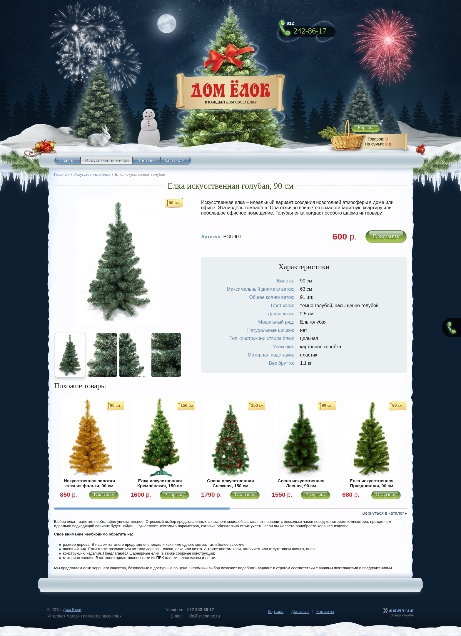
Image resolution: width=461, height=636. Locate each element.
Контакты (175, 160)
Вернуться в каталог (383, 513)
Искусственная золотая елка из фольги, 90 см (89, 483)
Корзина (366, 127)
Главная (68, 160)
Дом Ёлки (72, 609)
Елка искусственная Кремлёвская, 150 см (160, 483)
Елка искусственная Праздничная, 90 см (371, 483)
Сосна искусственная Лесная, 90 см (301, 483)
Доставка (147, 160)
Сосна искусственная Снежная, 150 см (230, 483)
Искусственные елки (107, 160)
